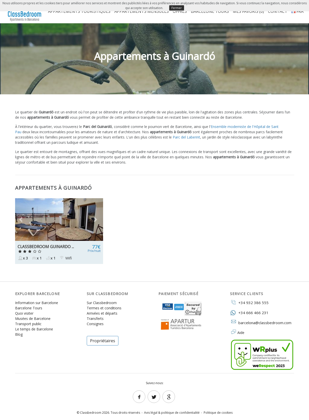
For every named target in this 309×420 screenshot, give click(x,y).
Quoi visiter (24, 313)
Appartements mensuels (141, 11)
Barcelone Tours (210, 11)
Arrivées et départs (102, 313)
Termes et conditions (104, 308)
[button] (21, 219)
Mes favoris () (248, 11)
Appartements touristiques (79, 11)
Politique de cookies (218, 412)
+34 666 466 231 (249, 312)
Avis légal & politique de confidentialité (172, 412)
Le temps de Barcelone (34, 329)
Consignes (95, 323)
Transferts (95, 318)
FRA (297, 11)
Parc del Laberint (186, 137)
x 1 (36, 258)
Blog (19, 334)
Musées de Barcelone (33, 318)
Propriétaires (102, 340)
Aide (240, 332)
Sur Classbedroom (102, 302)
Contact (277, 11)
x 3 (23, 258)
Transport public (28, 323)
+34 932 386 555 (249, 302)
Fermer (176, 8)
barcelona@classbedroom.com (260, 322)
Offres (180, 11)
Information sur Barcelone (36, 302)
